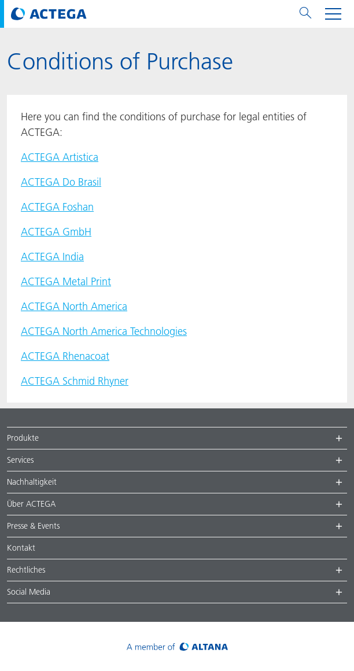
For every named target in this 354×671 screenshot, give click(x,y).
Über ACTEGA (31, 504)
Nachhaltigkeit (32, 482)
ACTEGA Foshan (57, 206)
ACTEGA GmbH (56, 231)
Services (20, 460)
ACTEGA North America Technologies (104, 331)
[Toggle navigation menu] (333, 14)
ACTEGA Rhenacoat (65, 356)
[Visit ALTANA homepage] (177, 646)
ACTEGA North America (74, 306)
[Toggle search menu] (305, 14)
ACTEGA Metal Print (66, 281)
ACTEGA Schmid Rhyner (74, 381)
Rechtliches (26, 570)
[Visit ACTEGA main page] (49, 14)
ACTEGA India (52, 256)
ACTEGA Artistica (59, 157)
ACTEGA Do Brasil (61, 182)
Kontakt (21, 548)
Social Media (28, 592)
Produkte (23, 438)
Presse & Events (33, 526)
